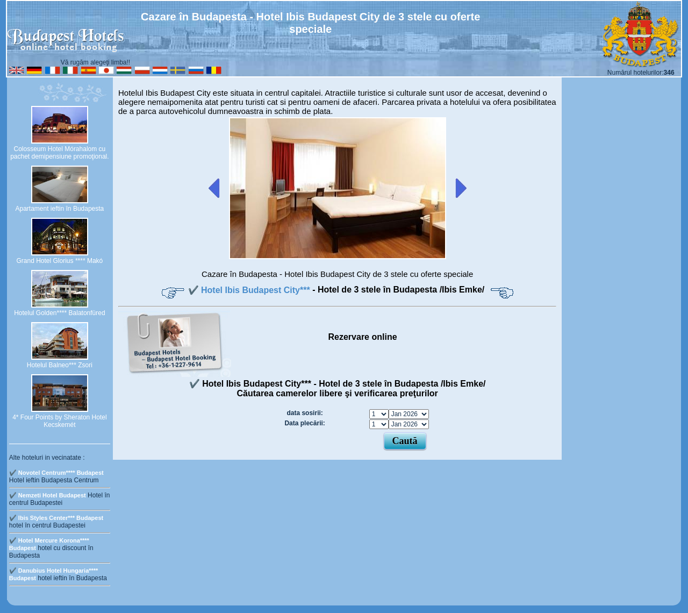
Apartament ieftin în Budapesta (59, 208)
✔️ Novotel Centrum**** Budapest (56, 472)
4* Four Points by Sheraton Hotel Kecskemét (59, 421)
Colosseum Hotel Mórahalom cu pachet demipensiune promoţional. (59, 152)
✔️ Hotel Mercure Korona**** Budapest (49, 544)
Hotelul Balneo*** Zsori (59, 365)
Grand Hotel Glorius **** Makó (60, 261)
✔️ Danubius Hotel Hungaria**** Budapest (53, 574)
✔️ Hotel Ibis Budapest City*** (250, 290)
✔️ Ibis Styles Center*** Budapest (56, 518)
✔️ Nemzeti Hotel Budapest (47, 495)
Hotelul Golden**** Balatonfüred (59, 313)
